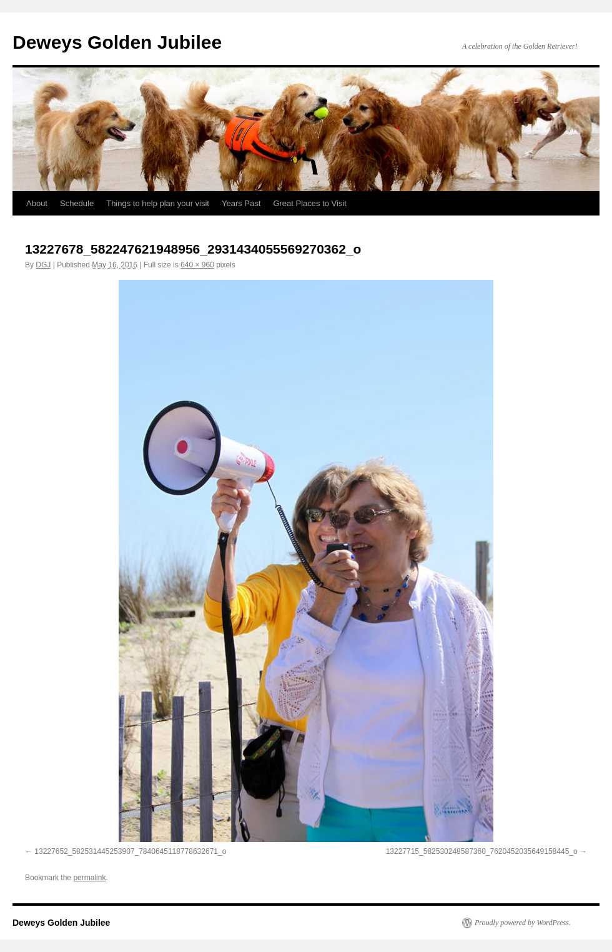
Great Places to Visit (310, 203)
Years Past (241, 203)
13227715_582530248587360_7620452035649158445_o (482, 851)
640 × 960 (197, 264)
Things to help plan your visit (157, 203)
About (36, 203)
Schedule (77, 203)
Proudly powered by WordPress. (523, 922)
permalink (89, 877)
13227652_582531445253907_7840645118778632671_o (130, 851)
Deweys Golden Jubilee (117, 42)
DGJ (43, 264)
